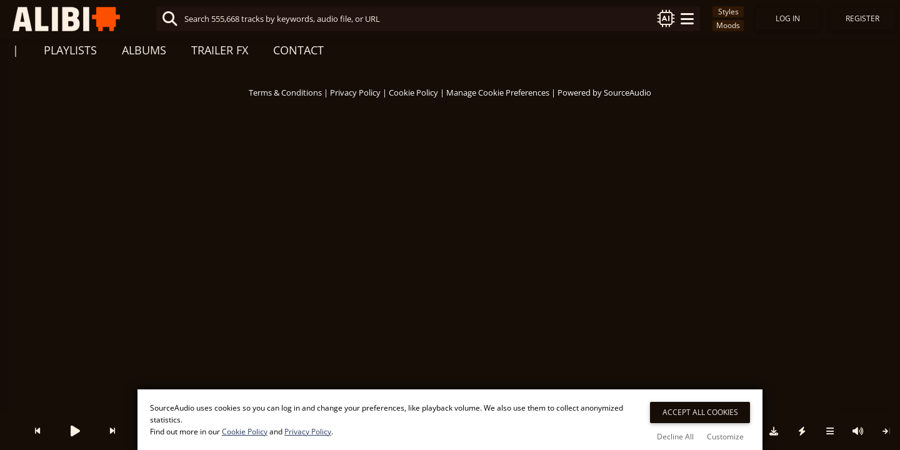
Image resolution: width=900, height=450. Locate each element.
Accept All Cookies (700, 412)
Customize (725, 436)
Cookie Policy (413, 92)
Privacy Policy (355, 92)
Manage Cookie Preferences (497, 92)
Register (862, 18)
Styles (728, 11)
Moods (728, 25)
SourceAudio (627, 92)
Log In (788, 18)
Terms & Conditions (285, 92)
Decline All (675, 436)
